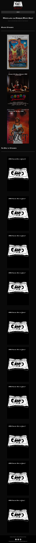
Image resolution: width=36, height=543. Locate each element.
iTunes (25, 536)
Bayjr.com (25, 541)
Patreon (15, 536)
